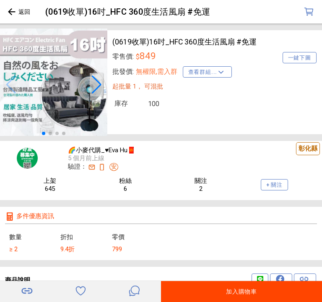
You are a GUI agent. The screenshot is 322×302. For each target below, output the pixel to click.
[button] (11, 84)
